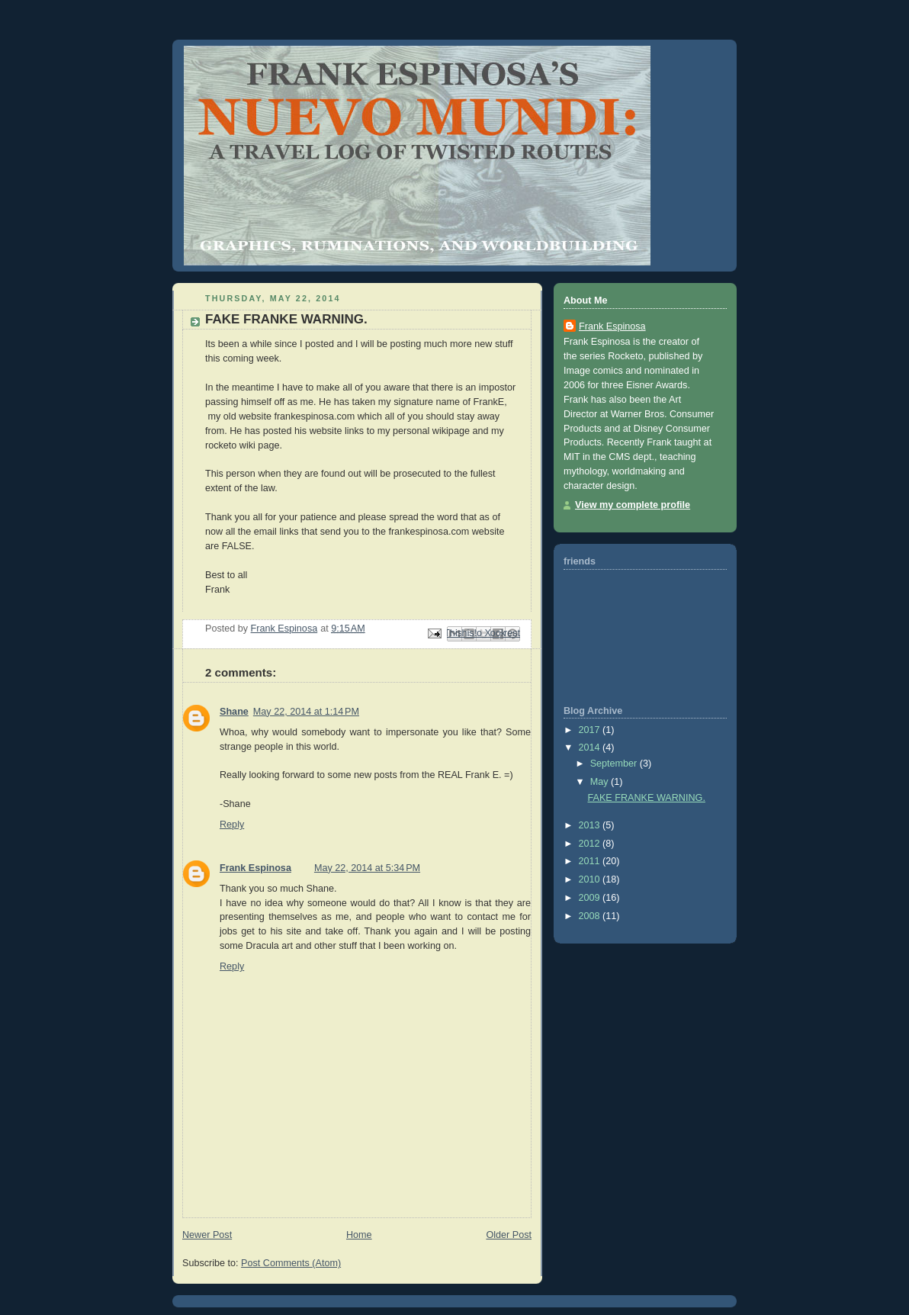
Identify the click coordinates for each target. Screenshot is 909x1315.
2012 (591, 843)
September (615, 763)
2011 (591, 861)
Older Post (509, 1235)
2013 (591, 825)
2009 (591, 897)
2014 (591, 747)
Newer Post (207, 1235)
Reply (232, 824)
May (600, 781)
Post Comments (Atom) (291, 1263)
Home (359, 1235)
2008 (591, 916)
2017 (591, 730)
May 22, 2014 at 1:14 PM (306, 711)
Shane (234, 711)
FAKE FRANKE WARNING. (646, 798)
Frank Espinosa (255, 868)
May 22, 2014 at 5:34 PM (367, 868)
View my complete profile (632, 505)
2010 (591, 879)
